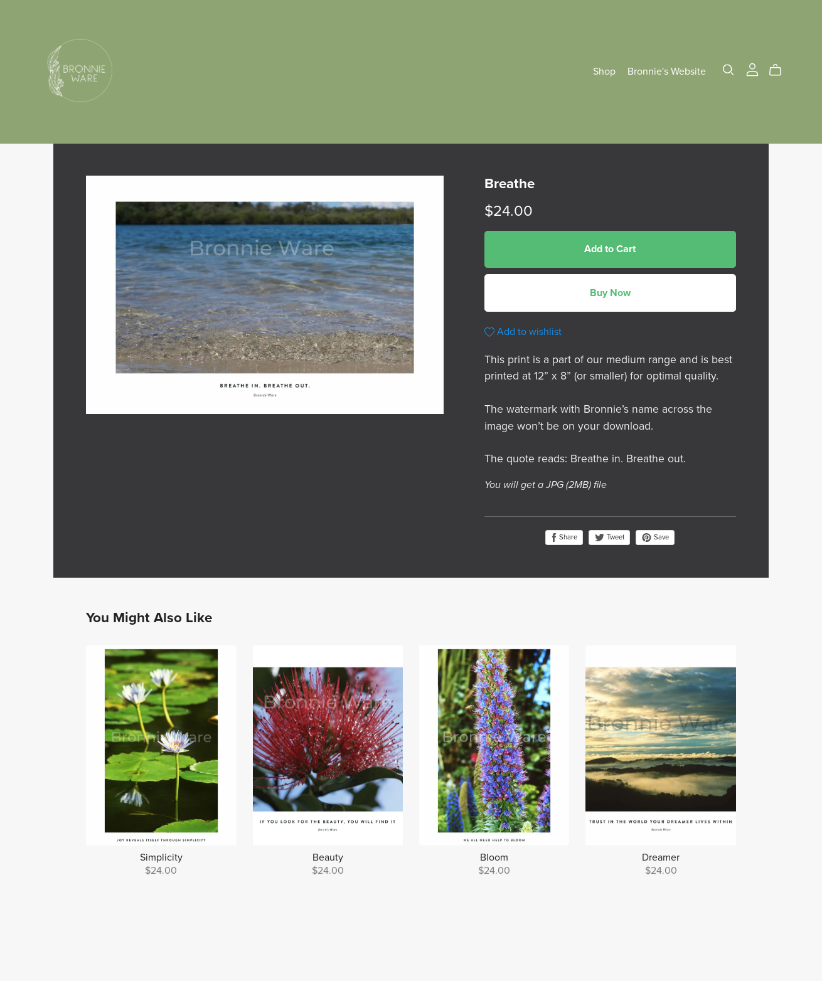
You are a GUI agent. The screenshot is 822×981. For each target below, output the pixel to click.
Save (655, 537)
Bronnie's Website (666, 71)
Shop (604, 71)
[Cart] (780, 70)
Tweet (609, 537)
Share (564, 537)
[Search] (728, 70)
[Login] (752, 69)
